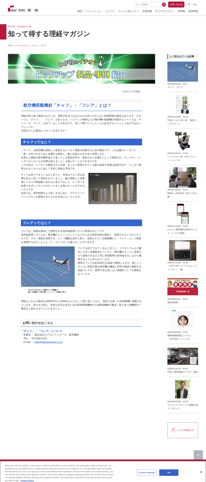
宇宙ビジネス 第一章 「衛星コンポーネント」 (181, 122)
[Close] (201, 478)
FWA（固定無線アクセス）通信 (182, 372)
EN (195, 4)
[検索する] (164, 5)
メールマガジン (22, 45)
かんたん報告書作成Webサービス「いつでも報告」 (182, 231)
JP (189, 4)
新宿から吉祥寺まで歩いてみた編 (182, 195)
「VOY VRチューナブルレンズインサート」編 (182, 267)
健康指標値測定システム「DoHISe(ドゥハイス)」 (179, 337)
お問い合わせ (176, 4)
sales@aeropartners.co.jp (48, 342)
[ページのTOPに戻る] (198, 454)
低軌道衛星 (172, 302)
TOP (10, 45)
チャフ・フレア (174, 87)
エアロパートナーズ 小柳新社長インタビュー (182, 407)
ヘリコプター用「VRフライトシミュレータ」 (181, 158)
